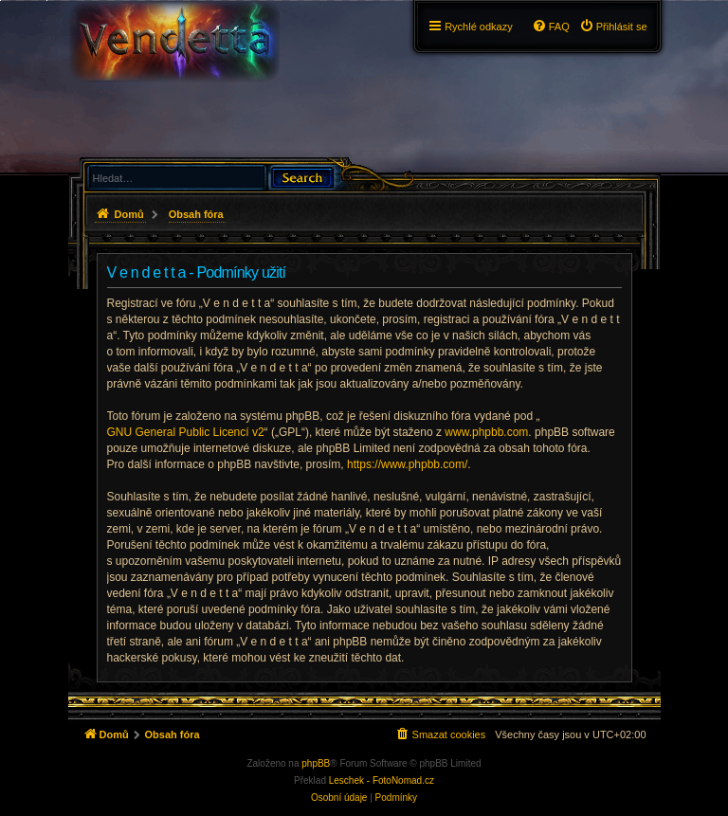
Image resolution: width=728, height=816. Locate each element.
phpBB (315, 763)
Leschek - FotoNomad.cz (381, 780)
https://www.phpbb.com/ (407, 464)
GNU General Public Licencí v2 (185, 432)
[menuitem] (613, 26)
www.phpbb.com (486, 432)
